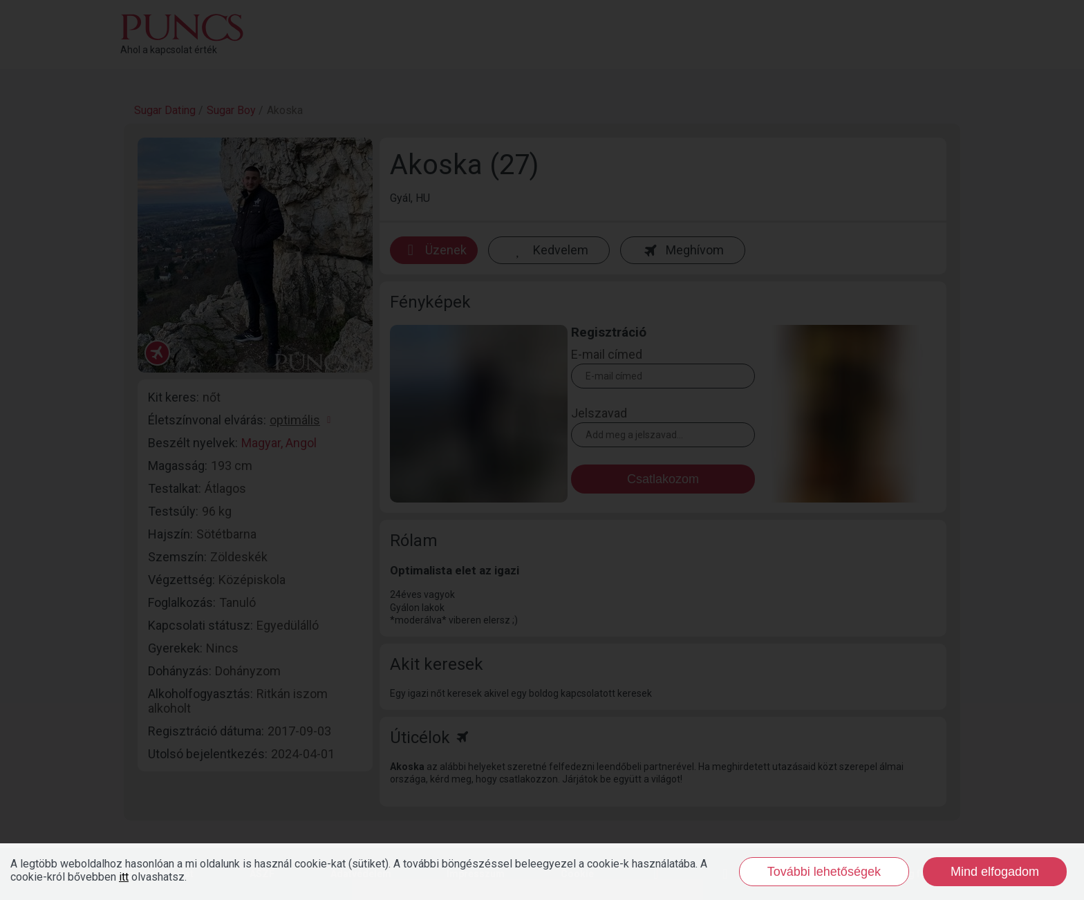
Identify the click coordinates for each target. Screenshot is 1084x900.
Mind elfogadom (995, 872)
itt (124, 876)
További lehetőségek (824, 872)
